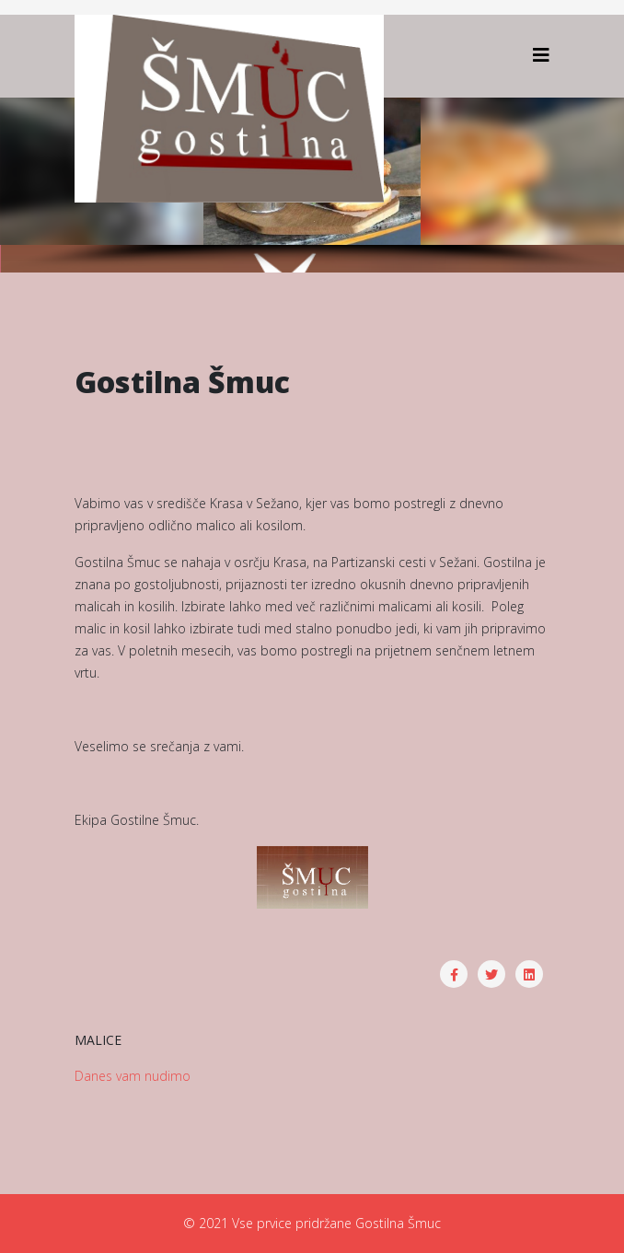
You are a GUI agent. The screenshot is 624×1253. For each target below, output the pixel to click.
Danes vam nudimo (133, 1076)
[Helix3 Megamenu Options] (541, 55)
